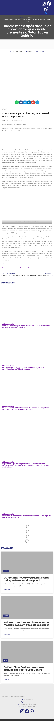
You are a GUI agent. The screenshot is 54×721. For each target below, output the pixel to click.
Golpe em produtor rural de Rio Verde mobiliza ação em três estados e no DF (27, 624)
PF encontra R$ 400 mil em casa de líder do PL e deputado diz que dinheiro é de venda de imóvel (25, 409)
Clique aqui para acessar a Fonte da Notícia (16, 268)
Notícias (6, 571)
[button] (46, 13)
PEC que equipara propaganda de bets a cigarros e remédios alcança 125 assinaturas (23, 368)
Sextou (5, 660)
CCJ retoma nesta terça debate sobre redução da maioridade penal (26, 579)
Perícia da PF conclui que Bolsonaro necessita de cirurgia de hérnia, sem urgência (26, 516)
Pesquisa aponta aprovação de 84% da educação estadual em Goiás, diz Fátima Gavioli (26, 326)
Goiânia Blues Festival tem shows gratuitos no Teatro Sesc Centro (24, 669)
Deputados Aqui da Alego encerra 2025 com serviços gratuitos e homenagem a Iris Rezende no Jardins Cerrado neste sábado (25, 465)
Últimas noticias (8, 324)
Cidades (6, 615)
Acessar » (7, 589)
